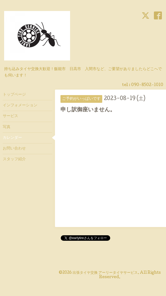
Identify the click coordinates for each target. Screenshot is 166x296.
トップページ (14, 95)
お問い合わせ (14, 148)
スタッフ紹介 (14, 159)
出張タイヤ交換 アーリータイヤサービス (105, 273)
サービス (10, 116)
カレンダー (12, 138)
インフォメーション (20, 105)
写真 (6, 127)
